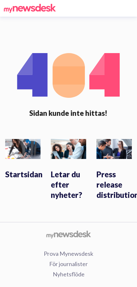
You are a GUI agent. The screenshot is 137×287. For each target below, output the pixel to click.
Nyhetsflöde (69, 274)
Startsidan (23, 174)
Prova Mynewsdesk (68, 253)
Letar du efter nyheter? (66, 184)
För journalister (68, 263)
